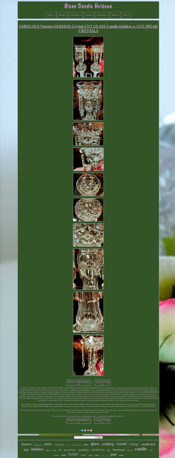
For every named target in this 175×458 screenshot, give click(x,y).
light (26, 449)
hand (121, 455)
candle (141, 449)
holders (37, 449)
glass (95, 443)
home (83, 455)
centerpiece (59, 444)
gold (102, 455)
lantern (26, 444)
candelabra (83, 450)
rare (107, 455)
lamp (63, 455)
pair (114, 454)
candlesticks (98, 449)
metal (68, 445)
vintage (134, 444)
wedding (108, 444)
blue (108, 450)
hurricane (119, 449)
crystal (121, 444)
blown (129, 450)
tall (60, 450)
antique (56, 455)
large (54, 450)
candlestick (148, 444)
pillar (97, 455)
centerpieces (76, 445)
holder (73, 454)
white (90, 455)
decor (48, 450)
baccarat (37, 445)
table (151, 450)
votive (48, 444)
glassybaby (70, 449)
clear (85, 444)
